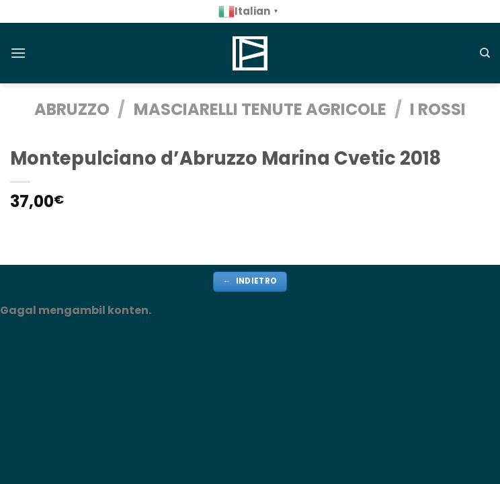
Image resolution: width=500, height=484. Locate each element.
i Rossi (438, 109)
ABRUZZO (72, 109)
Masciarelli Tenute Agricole (260, 109)
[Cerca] (485, 53)
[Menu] (18, 52)
